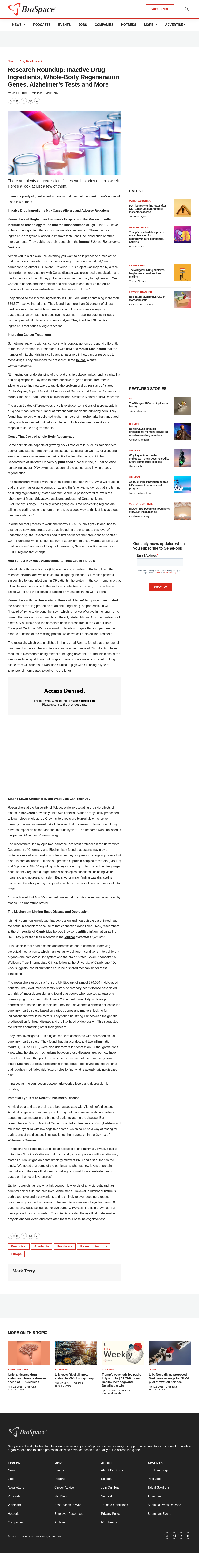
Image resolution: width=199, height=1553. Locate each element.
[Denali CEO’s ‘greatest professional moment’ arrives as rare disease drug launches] (182, 431)
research (79, 1134)
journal (84, 241)
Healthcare (65, 1246)
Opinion (134, 450)
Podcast (108, 1369)
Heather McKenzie (138, 246)
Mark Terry (51, 92)
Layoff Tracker (140, 292)
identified (81, 931)
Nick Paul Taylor (137, 216)
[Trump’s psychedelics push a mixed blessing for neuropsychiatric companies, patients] (182, 234)
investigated (109, 600)
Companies (104, 24)
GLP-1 (152, 1369)
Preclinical (18, 1246)
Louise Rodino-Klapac (140, 493)
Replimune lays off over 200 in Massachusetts (147, 298)
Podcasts (42, 24)
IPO (131, 398)
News (17, 24)
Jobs (83, 24)
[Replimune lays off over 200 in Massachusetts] (182, 299)
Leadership (137, 265)
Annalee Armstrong (139, 439)
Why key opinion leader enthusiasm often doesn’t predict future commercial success (149, 458)
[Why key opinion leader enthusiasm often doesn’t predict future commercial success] (182, 458)
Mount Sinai (88, 349)
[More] (23, 24)
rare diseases (18, 1369)
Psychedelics (139, 227)
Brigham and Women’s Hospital (53, 219)
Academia (41, 1246)
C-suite (134, 424)
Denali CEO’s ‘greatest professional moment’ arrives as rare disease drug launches (148, 432)
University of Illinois (52, 600)
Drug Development (31, 61)
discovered (26, 813)
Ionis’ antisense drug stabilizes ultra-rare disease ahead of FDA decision (27, 1378)
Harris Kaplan (136, 466)
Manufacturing (140, 200)
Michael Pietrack (137, 281)
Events (64, 24)
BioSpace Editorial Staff (141, 304)
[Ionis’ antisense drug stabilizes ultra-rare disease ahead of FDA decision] (29, 1353)
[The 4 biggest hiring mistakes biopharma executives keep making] (182, 272)
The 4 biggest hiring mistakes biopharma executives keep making (146, 273)
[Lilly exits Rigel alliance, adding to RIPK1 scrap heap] (76, 1353)
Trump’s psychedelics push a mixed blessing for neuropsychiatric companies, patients (146, 237)
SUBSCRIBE (160, 9)
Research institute (93, 1246)
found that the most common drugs (69, 225)
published (65, 462)
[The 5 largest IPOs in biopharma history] (182, 406)
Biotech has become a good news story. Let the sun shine (149, 510)
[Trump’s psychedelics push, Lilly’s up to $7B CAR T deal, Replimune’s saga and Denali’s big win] (123, 1353)
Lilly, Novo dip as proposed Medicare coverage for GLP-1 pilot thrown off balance (169, 1378)
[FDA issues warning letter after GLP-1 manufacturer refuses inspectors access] (182, 208)
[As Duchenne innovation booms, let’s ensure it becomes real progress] (182, 484)
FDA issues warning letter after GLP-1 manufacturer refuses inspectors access (147, 209)
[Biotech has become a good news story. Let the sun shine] (182, 511)
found (101, 349)
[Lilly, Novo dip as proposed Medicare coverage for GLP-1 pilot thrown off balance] (170, 1353)
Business (61, 1369)
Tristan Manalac (137, 411)
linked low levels (80, 1123)
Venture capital (141, 503)
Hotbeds (128, 24)
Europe (16, 1254)
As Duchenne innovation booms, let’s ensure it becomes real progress (148, 485)
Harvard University (43, 462)
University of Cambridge (34, 931)
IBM (69, 349)
